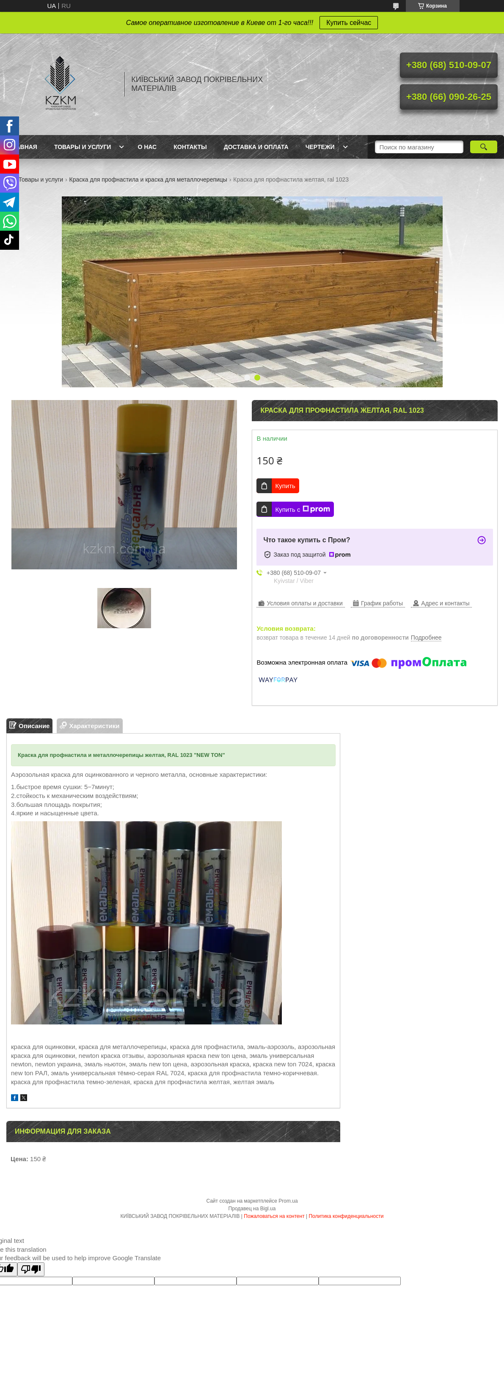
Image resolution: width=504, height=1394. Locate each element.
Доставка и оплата (256, 147)
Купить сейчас (348, 22)
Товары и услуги (82, 147)
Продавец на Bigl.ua (252, 1209)
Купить (285, 485)
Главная (22, 147)
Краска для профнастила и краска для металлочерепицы (148, 179)
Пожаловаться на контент (274, 1216)
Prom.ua (287, 1201)
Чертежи (320, 147)
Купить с (302, 509)
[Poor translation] (30, 1269)
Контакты (190, 147)
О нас (147, 147)
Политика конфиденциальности (345, 1216)
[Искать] (483, 147)
